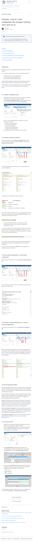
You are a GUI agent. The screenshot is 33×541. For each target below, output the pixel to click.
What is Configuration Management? (9, 520)
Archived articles (17, 5)
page (8, 417)
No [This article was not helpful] (19, 499)
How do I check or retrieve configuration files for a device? (13, 518)
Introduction (4, 48)
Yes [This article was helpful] (13, 499)
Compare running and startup (7, 353)
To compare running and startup (8, 53)
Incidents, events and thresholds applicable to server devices (13, 522)
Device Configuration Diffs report (13, 404)
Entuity (3, 5)
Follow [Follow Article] (4, 31)
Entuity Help (3, 538)
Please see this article (8, 39)
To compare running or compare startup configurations (12, 57)
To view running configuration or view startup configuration (13, 55)
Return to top (5, 507)
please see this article (24, 40)
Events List (22, 489)
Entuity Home (9, 538)
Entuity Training (17, 538)
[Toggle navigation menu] (29, 2)
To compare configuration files (7, 50)
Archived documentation (9, 5)
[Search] (10, 8)
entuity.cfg (23, 412)
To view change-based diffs (7, 59)
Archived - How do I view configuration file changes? (12, 516)
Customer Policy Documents (26, 538)
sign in (5, 532)
